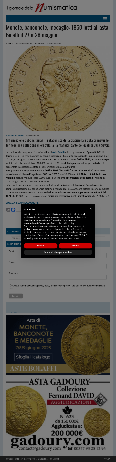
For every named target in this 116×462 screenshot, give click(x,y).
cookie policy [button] (68, 223)
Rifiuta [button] (40, 245)
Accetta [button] (75, 245)
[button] (90, 208)
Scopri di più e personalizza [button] (58, 252)
